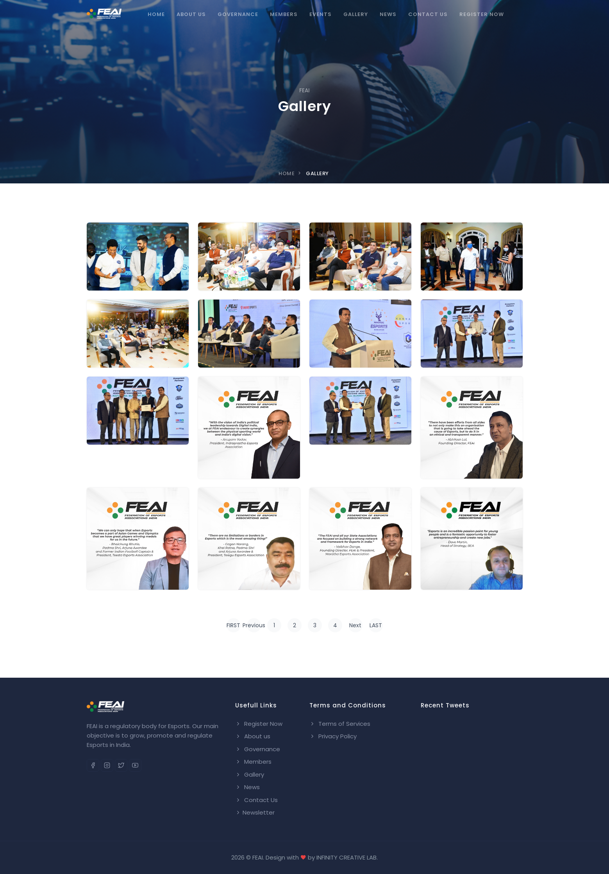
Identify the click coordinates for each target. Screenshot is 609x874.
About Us (191, 14)
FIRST (233, 625)
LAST (376, 625)
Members (284, 14)
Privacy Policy (333, 736)
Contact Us (256, 800)
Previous (254, 625)
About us (252, 736)
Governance (238, 14)
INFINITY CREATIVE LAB (346, 857)
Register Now (481, 14)
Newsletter (255, 812)
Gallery (355, 14)
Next (355, 625)
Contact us (428, 14)
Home (156, 14)
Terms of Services (339, 724)
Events (320, 14)
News (388, 14)
